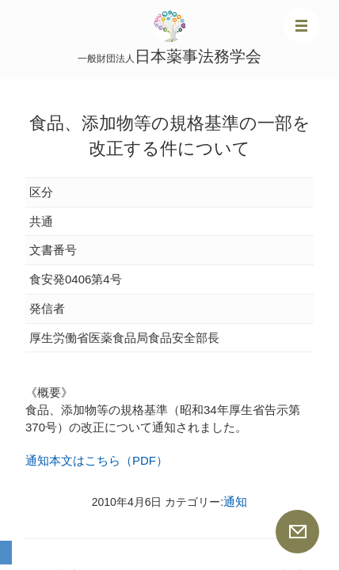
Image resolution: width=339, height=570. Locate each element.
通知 (235, 501)
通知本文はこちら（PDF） (96, 460)
